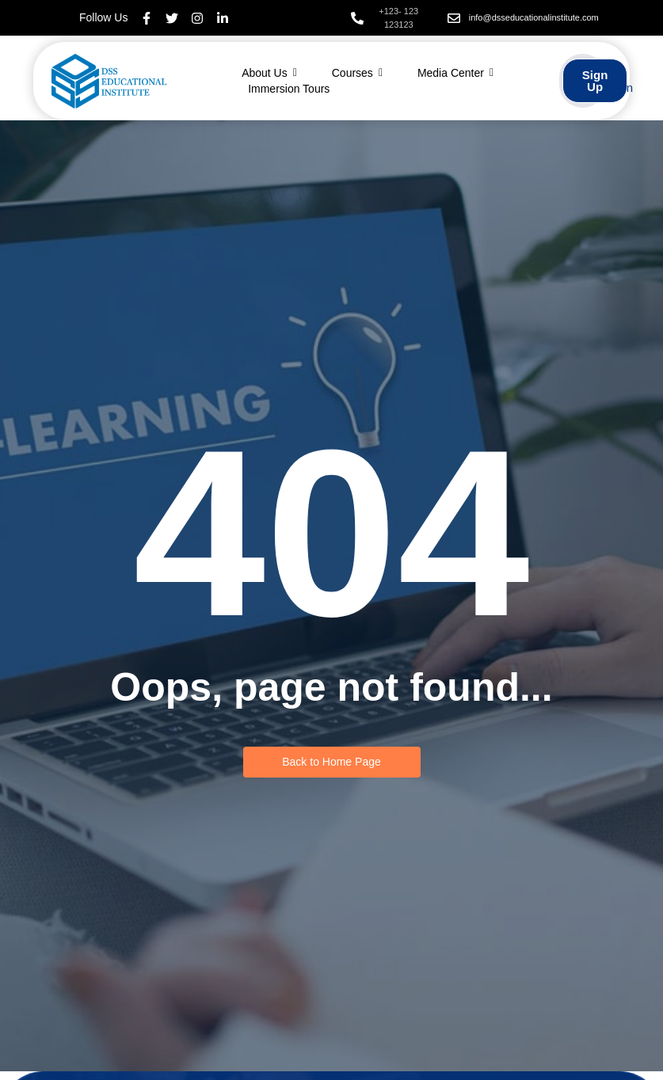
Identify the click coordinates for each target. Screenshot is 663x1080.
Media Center (455, 73)
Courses (357, 73)
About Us (269, 73)
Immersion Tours (289, 88)
